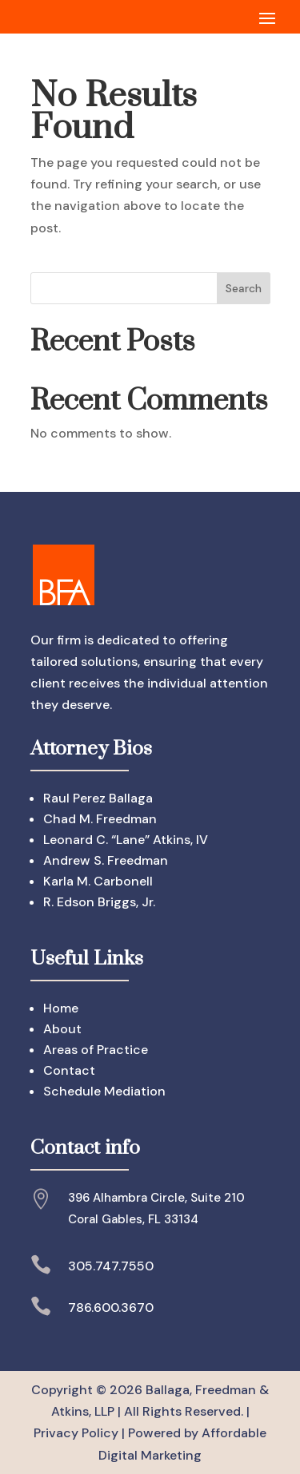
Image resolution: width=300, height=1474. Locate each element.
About (62, 1028)
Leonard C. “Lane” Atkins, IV (125, 839)
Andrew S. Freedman (105, 860)
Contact (69, 1070)
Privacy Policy (76, 1432)
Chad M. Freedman (100, 818)
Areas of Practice (95, 1049)
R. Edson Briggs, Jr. (99, 902)
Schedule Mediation (104, 1091)
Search (244, 288)
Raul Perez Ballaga (98, 798)
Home (60, 1008)
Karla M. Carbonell (98, 881)
